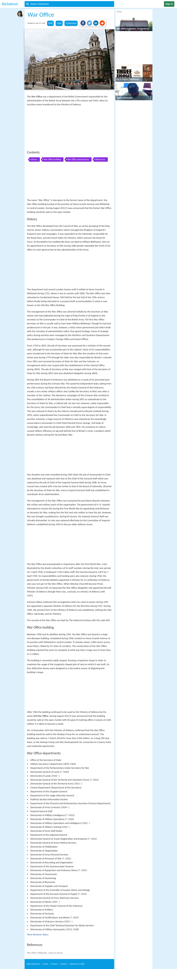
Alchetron (9, 4)
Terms (45, 964)
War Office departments (78, 159)
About (33, 964)
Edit (50, 23)
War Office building (52, 159)
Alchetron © (77, 964)
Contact (64, 964)
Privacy (54, 964)
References (100, 159)
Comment (71, 23)
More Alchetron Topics (37, 934)
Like (59, 23)
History (34, 159)
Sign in (169, 4)
